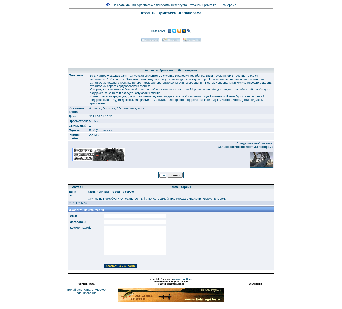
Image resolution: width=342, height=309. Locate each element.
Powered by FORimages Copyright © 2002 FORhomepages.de (171, 282)
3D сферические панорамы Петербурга (159, 5)
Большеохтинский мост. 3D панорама (245, 147)
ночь (141, 108)
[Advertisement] (171, 53)
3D (119, 108)
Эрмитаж (109, 108)
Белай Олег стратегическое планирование (86, 291)
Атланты (95, 108)
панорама (129, 108)
